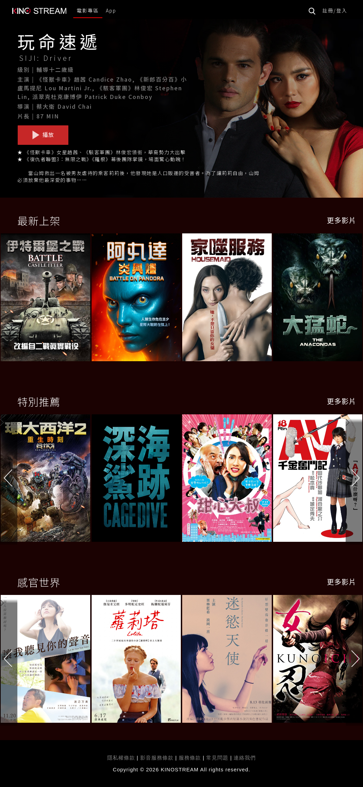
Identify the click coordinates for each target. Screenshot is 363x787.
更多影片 (341, 220)
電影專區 (88, 10)
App (111, 10)
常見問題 (217, 758)
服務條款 (191, 758)
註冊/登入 (334, 10)
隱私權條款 (121, 758)
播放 (43, 134)
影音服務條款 (157, 758)
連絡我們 (245, 758)
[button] (354, 479)
